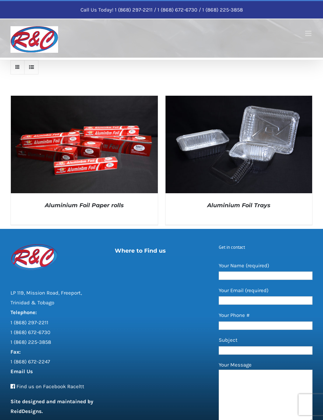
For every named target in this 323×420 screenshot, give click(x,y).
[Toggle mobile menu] (309, 33)
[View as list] (31, 67)
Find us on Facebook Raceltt (50, 386)
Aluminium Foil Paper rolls (84, 205)
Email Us (21, 371)
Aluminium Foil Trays (239, 205)
